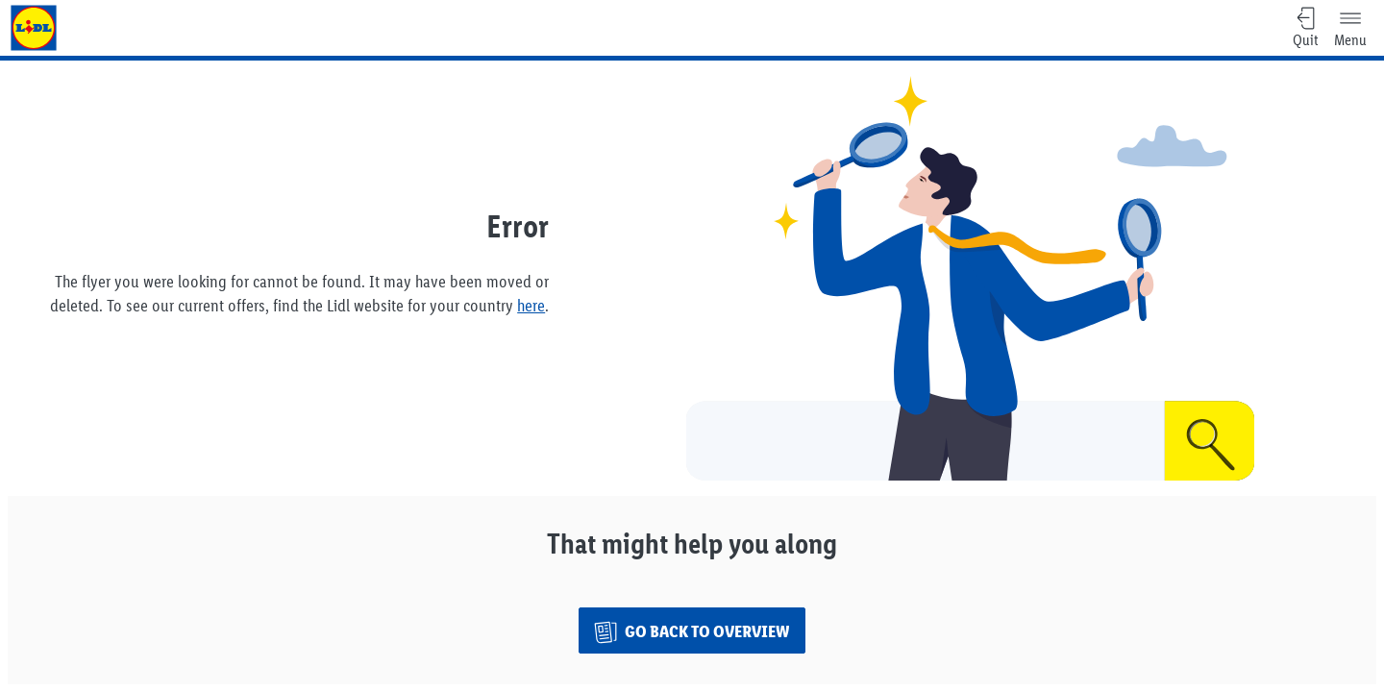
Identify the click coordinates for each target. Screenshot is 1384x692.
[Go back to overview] (692, 630)
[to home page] (34, 28)
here (531, 305)
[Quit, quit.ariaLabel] (1305, 28)
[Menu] (1350, 28)
